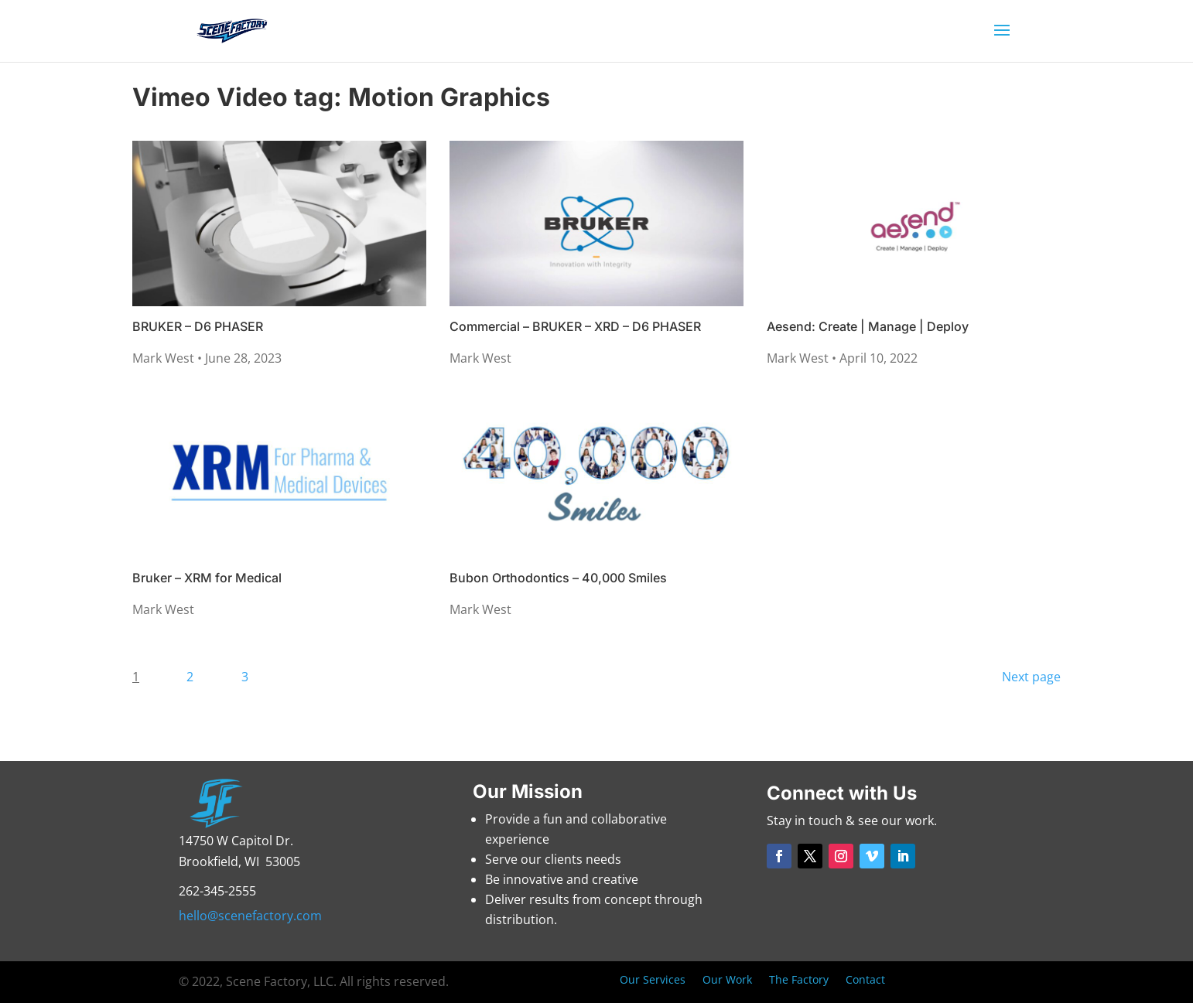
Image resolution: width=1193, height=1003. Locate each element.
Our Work (727, 980)
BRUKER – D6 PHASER (197, 326)
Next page (1031, 676)
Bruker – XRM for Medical (207, 577)
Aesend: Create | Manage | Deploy (868, 326)
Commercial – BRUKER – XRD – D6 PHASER (575, 326)
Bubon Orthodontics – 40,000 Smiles (558, 577)
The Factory (799, 980)
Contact (865, 980)
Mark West (164, 358)
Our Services (652, 980)
